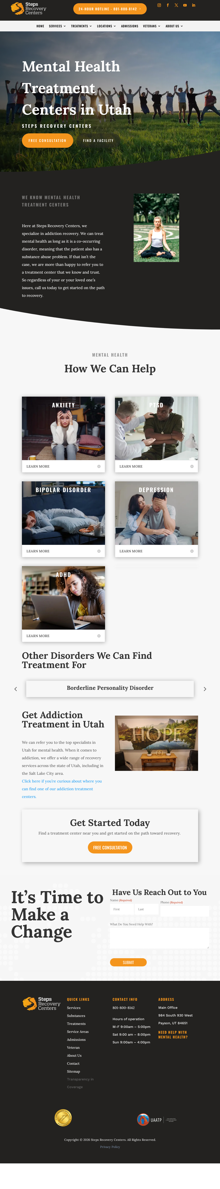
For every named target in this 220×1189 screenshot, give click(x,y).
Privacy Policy (110, 1147)
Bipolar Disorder (64, 489)
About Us (172, 26)
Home (40, 26)
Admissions (129, 26)
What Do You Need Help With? (131, 924)
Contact (73, 1063)
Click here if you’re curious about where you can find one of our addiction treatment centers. (62, 789)
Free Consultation (48, 140)
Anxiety (63, 405)
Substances (76, 1015)
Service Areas (78, 1031)
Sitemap (73, 1071)
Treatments (79, 26)
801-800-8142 (124, 1008)
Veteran (73, 1047)
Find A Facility (98, 140)
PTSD (156, 405)
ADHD (63, 574)
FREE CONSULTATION (110, 847)
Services (55, 26)
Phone (171, 902)
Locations (104, 26)
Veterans (150, 26)
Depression (156, 489)
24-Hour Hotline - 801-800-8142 (108, 8)
